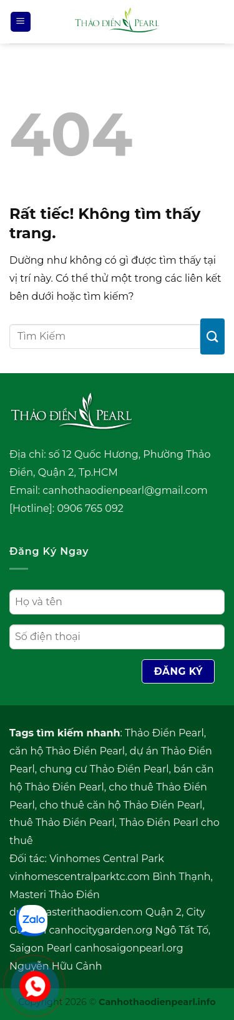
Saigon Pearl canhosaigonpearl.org (96, 948)
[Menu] (21, 22)
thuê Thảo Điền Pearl (62, 822)
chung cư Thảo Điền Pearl (103, 769)
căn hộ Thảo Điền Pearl (67, 751)
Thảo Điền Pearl (164, 733)
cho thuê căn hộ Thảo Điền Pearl (120, 805)
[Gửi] (212, 336)
